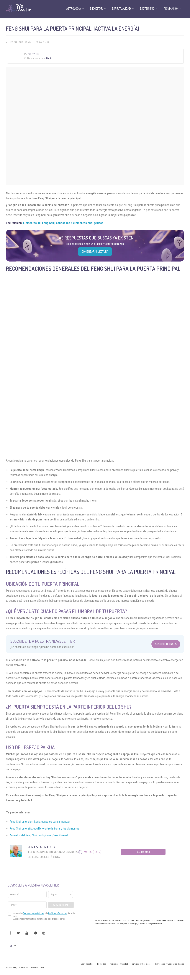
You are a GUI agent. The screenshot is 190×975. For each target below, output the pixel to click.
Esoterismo (147, 8)
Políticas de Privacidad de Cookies (169, 964)
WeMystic (33, 54)
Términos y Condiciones (142, 964)
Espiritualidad (20, 42)
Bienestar (96, 8)
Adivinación (171, 8)
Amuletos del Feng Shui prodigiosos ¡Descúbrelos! (39, 835)
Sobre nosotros (87, 964)
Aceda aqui (143, 851)
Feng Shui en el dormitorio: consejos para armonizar (40, 821)
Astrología (73, 8)
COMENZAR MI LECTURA (95, 251)
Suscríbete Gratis (166, 644)
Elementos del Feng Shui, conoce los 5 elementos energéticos (63, 223)
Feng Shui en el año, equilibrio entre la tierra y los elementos (44, 828)
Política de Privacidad (119, 964)
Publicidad (101, 964)
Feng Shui (42, 42)
